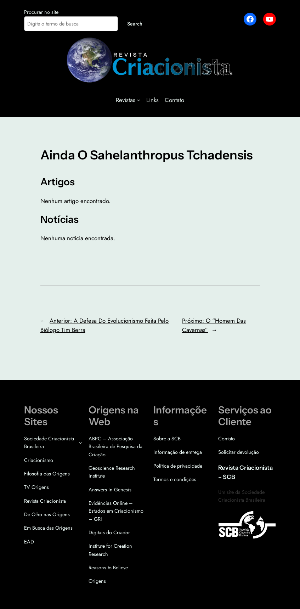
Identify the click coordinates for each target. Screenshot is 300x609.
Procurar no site (41, 12)
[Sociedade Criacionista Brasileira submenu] (80, 442)
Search (134, 23)
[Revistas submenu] (138, 100)
